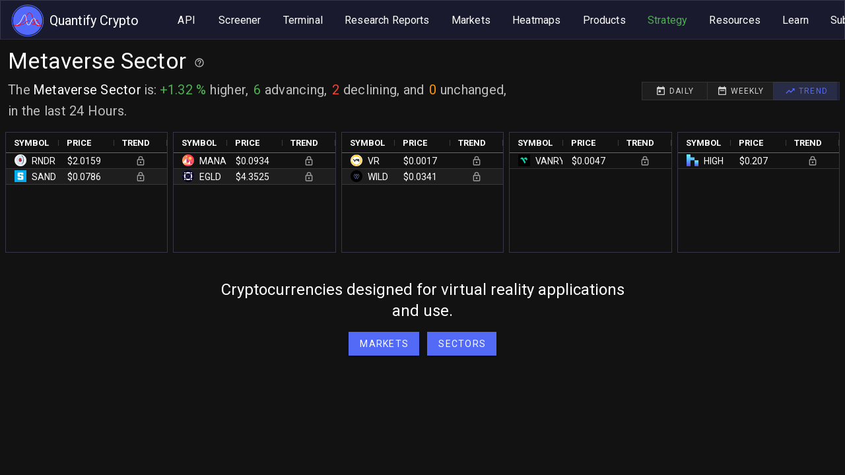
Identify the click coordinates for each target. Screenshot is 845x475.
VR (374, 161)
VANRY (550, 161)
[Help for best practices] (199, 63)
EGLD (210, 177)
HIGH (714, 161)
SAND (44, 177)
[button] (461, 344)
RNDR (43, 161)
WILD (378, 177)
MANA (212, 161)
